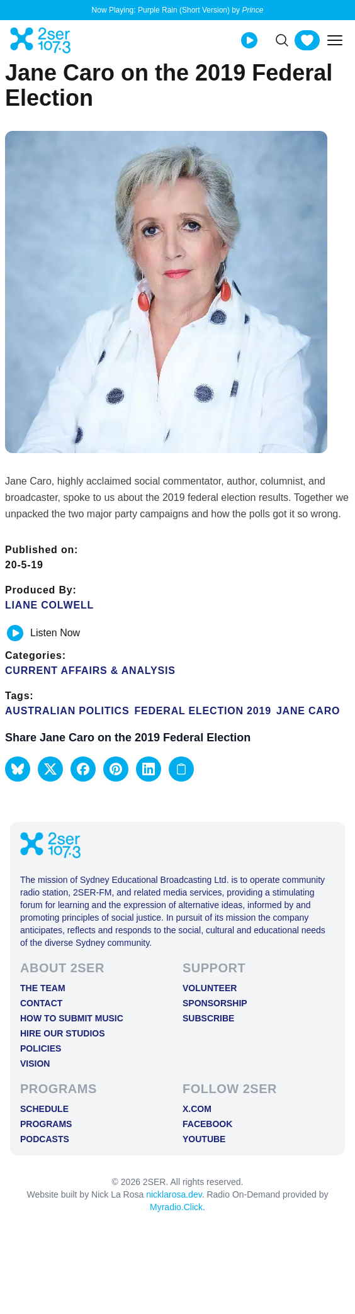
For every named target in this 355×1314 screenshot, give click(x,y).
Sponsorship (215, 1003)
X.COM (197, 1109)
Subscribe (208, 1018)
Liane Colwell (49, 605)
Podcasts (44, 1139)
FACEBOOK (207, 1124)
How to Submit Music (71, 1018)
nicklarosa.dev (173, 1194)
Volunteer (210, 988)
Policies (40, 1048)
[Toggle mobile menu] (335, 40)
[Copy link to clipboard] (181, 769)
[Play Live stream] (249, 40)
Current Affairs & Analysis (90, 670)
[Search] (282, 40)
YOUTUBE (204, 1139)
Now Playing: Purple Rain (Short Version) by (178, 10)
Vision (35, 1063)
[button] (17, 769)
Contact (41, 1003)
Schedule (44, 1109)
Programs (46, 1124)
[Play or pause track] (15, 633)
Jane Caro (308, 710)
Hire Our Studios (62, 1033)
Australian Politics (67, 710)
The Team (42, 988)
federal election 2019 (202, 710)
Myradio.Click (176, 1207)
